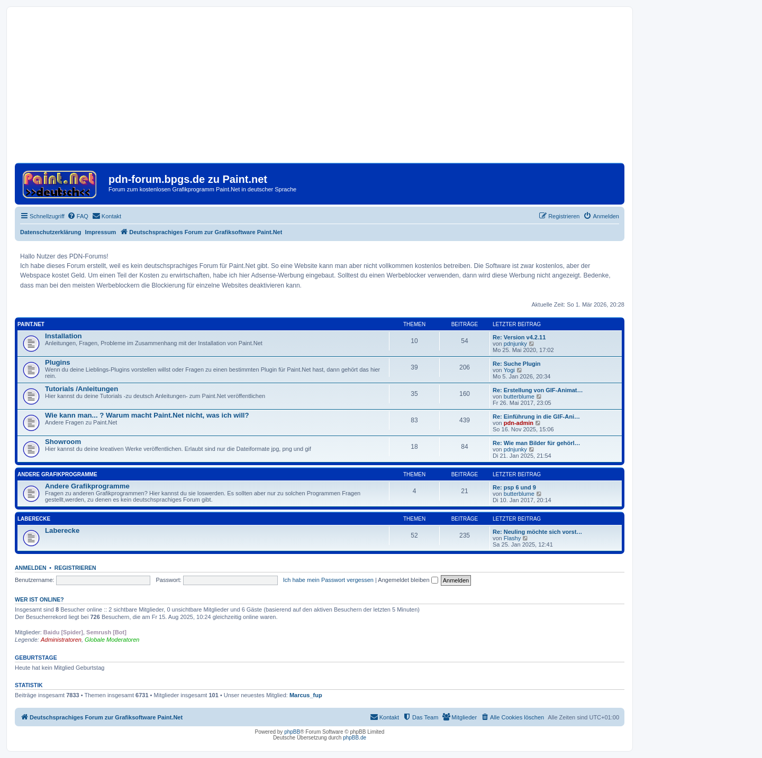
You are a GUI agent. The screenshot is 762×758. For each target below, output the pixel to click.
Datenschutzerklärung (50, 232)
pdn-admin (518, 423)
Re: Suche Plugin (516, 363)
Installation (63, 336)
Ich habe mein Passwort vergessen (328, 580)
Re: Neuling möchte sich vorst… (537, 532)
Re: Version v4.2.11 (519, 337)
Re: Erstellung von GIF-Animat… (538, 390)
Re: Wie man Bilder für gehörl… (536, 443)
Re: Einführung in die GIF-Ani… (536, 416)
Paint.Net (30, 324)
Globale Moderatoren (112, 639)
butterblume (519, 396)
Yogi (509, 370)
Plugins (57, 362)
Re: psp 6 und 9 (514, 487)
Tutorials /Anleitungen (81, 389)
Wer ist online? (39, 599)
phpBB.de (354, 738)
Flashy (512, 538)
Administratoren (61, 639)
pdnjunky (515, 343)
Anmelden (31, 568)
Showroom (63, 442)
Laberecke (33, 519)
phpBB (292, 732)
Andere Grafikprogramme (57, 474)
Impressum (100, 232)
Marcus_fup (305, 695)
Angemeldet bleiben (408, 580)
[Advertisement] (319, 89)
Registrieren (75, 568)
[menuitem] (77, 216)
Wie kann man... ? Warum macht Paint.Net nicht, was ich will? (147, 415)
